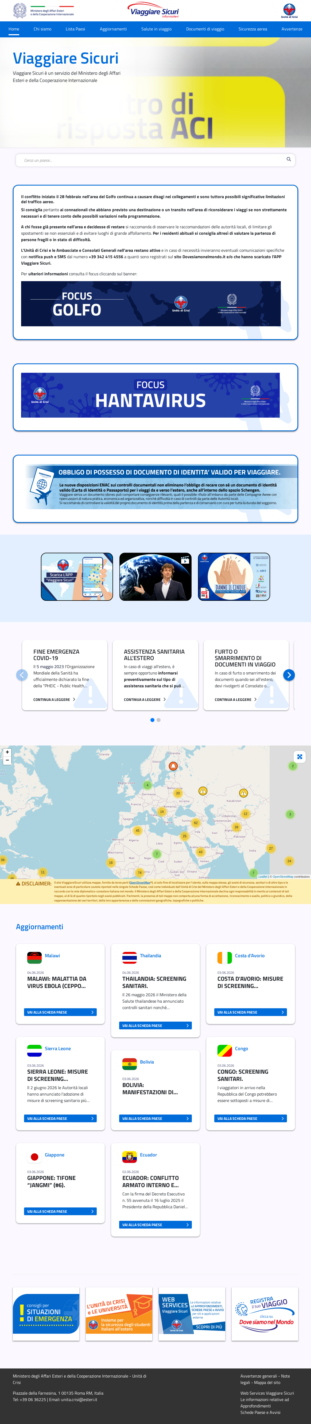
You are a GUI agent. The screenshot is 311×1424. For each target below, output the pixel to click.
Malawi (52, 955)
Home (14, 29)
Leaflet (263, 876)
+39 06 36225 (33, 1399)
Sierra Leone (58, 1048)
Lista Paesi (75, 29)
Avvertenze (292, 29)
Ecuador (148, 1154)
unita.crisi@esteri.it (79, 1399)
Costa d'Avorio (250, 955)
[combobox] (154, 160)
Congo (241, 1048)
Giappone (54, 1154)
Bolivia (147, 1061)
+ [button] (7, 753)
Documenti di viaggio (205, 29)
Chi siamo (42, 29)
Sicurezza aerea (253, 29)
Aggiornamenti (113, 29)
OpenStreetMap (283, 876)
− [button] (7, 761)
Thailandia (150, 955)
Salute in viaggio (156, 29)
